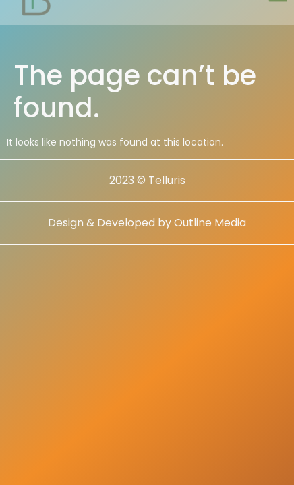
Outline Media (210, 225)
